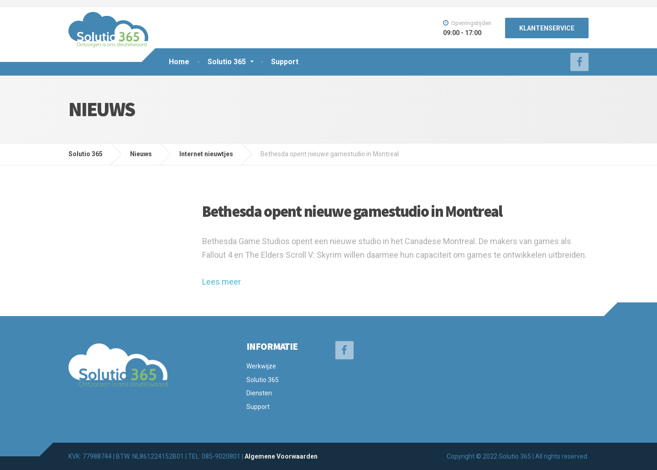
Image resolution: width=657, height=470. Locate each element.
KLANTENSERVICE (546, 28)
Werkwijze (261, 366)
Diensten (259, 393)
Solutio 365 (227, 61)
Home (179, 61)
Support (284, 61)
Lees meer (221, 281)
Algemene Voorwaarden (281, 456)
